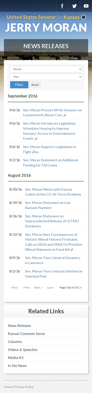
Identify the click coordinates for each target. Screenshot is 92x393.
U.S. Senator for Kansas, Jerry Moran (46, 23)
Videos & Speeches (23, 349)
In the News (17, 365)
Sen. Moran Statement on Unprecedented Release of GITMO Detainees (52, 221)
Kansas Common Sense (26, 333)
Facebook (62, 6)
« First (14, 287)
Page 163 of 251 (71, 287)
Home (26, 51)
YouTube (86, 6)
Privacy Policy (24, 387)
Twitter (74, 6)
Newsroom (40, 51)
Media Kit (16, 357)
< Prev (26, 287)
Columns (15, 341)
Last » (50, 287)
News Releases (60, 51)
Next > (38, 287)
